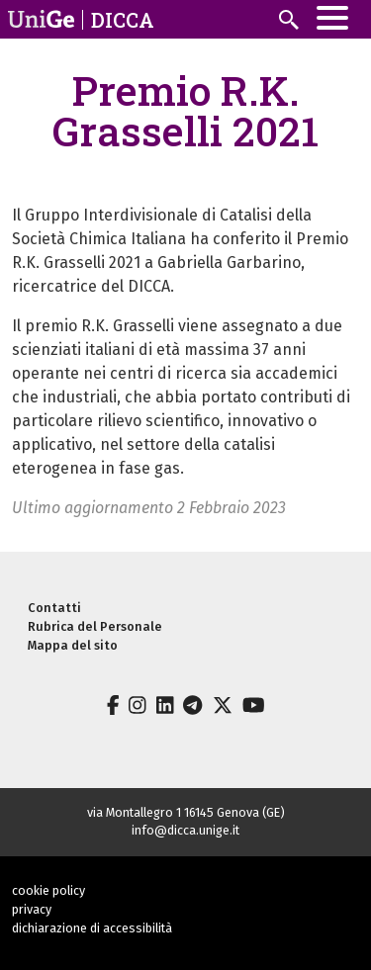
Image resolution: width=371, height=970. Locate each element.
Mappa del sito (73, 645)
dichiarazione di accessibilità (92, 928)
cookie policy (48, 890)
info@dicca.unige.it (185, 830)
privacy (31, 909)
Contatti (54, 607)
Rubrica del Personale (95, 626)
